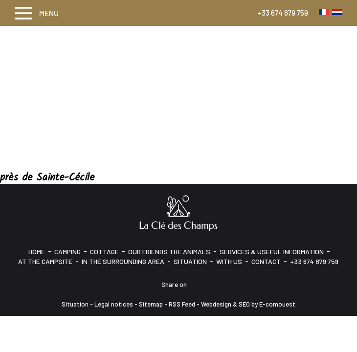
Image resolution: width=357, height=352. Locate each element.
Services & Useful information (272, 251)
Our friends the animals (169, 251)
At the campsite (45, 261)
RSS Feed (182, 304)
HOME (36, 251)
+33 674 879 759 (283, 12)
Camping (67, 251)
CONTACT (266, 261)
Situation (190, 261)
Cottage (104, 251)
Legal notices (113, 304)
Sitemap (151, 304)
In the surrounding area (123, 261)
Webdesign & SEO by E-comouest (248, 304)
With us (229, 261)
